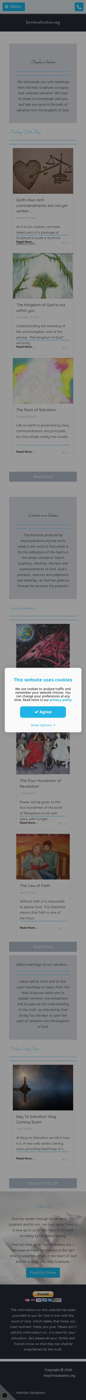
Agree (43, 711)
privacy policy (61, 700)
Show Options (43, 725)
